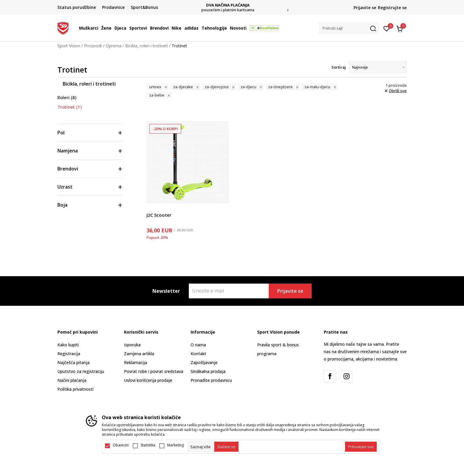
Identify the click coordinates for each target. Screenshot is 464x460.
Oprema (113, 46)
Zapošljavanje (204, 362)
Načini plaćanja (71, 380)
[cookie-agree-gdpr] (226, 447)
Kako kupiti (68, 345)
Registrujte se (392, 7)
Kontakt (198, 353)
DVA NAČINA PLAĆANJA (232, 5)
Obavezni (121, 445)
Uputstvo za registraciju (80, 371)
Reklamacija (135, 362)
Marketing (175, 445)
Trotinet (69, 107)
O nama (198, 345)
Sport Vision (68, 46)
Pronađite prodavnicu (211, 380)
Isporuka (132, 345)
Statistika (148, 445)
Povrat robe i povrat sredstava (153, 371)
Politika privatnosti (75, 389)
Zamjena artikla (139, 353)
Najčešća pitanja (73, 362)
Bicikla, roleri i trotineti (146, 46)
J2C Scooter (158, 215)
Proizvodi (93, 46)
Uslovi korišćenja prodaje (148, 380)
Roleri (66, 97)
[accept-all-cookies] (361, 447)
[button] (348, 28)
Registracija (68, 353)
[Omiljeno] (386, 28)
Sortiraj (338, 67)
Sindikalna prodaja (208, 371)
